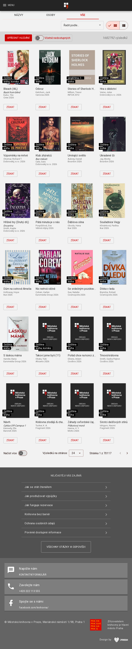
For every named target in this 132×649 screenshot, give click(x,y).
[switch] (39, 38)
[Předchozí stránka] (120, 453)
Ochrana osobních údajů (40, 523)
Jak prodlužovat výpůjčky (41, 496)
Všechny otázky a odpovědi (66, 546)
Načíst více (10, 453)
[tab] (19, 15)
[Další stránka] (127, 453)
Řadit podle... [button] (72, 25)
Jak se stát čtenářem (38, 487)
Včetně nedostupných (57, 38)
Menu (8, 5)
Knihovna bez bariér (37, 514)
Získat (10, 107)
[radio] (112, 25)
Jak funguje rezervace (39, 505)
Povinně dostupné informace (43, 532)
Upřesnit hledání (18, 37)
